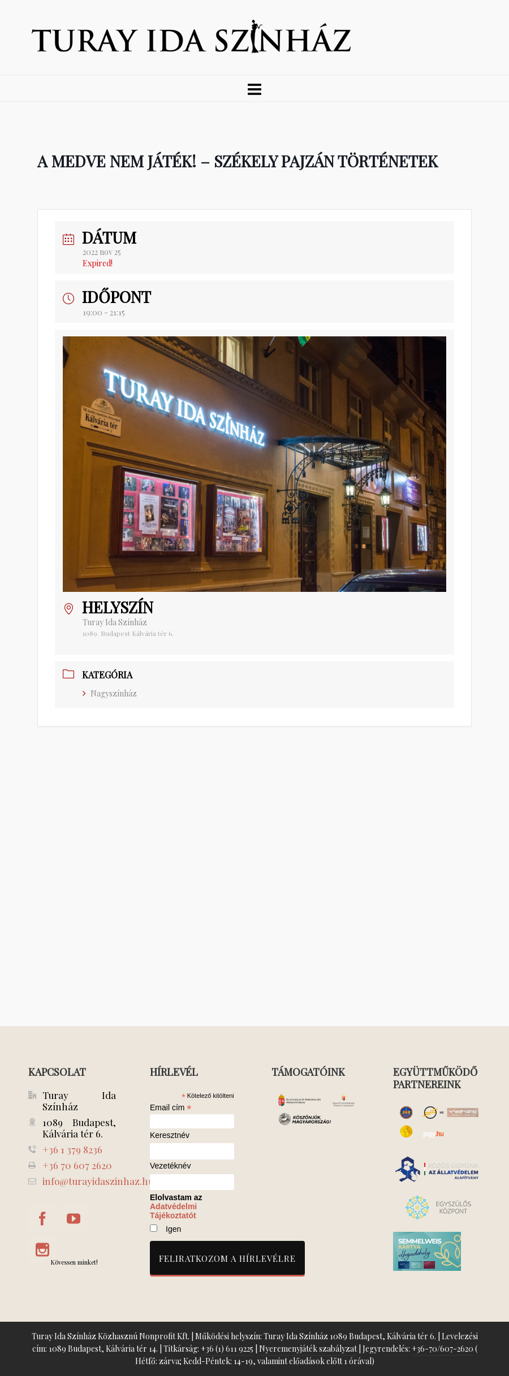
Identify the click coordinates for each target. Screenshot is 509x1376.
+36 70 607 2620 (77, 1165)
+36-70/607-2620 (442, 1348)
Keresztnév (169, 1135)
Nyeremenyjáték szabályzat (308, 1348)
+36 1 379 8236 (72, 1149)
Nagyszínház (110, 693)
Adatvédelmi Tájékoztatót (173, 1211)
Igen (173, 1229)
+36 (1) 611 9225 (227, 1348)
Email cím (171, 1107)
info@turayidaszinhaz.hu (98, 1181)
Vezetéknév (170, 1166)
